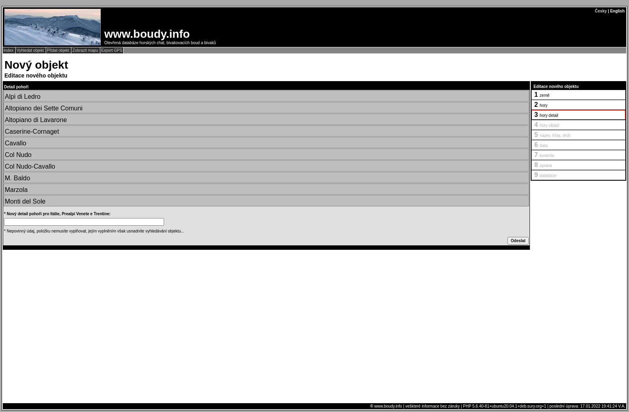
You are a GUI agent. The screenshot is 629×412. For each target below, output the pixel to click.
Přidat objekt (58, 50)
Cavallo (15, 143)
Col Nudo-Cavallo (30, 166)
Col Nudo (18, 154)
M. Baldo (17, 178)
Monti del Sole (25, 201)
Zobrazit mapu (85, 50)
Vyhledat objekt (30, 50)
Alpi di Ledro (23, 96)
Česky (601, 11)
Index (9, 50)
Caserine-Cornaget (32, 131)
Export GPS (111, 50)
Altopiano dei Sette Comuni (44, 108)
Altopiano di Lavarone (36, 119)
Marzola (16, 189)
